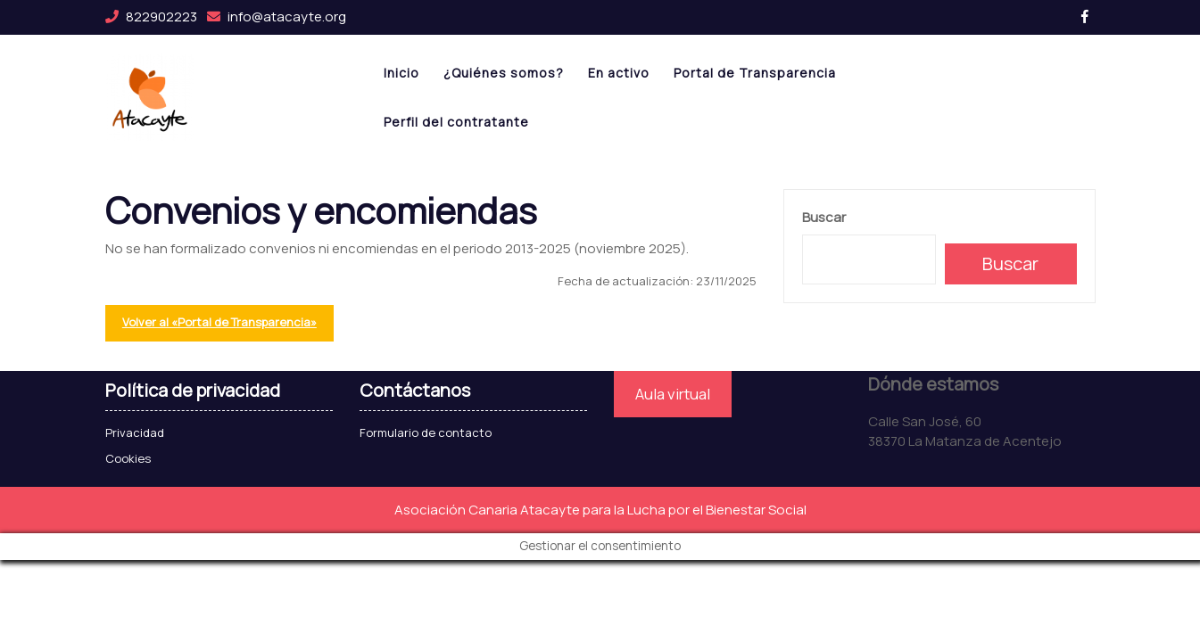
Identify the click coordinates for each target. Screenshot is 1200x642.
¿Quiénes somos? (503, 72)
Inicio (401, 72)
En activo (619, 72)
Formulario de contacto (426, 432)
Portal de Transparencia (755, 72)
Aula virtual (672, 393)
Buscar (824, 217)
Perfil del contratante (456, 121)
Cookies (128, 458)
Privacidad (134, 432)
